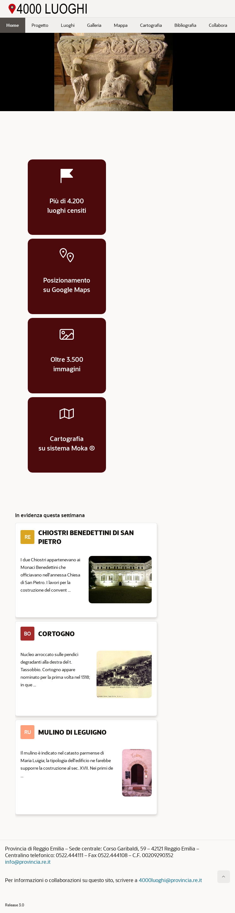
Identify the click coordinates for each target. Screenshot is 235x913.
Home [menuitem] (12, 25)
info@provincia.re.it (27, 861)
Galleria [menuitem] (94, 25)
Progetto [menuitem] (40, 25)
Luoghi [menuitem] (67, 25)
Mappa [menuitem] (120, 25)
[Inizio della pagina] (223, 876)
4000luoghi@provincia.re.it (170, 880)
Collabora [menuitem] (218, 25)
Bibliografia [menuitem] (185, 25)
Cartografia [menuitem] (151, 25)
